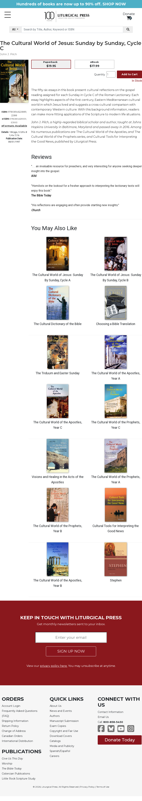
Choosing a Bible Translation (115, 324)
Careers (54, 756)
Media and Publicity (62, 746)
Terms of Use (102, 786)
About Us (55, 706)
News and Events (61, 711)
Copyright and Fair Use (64, 731)
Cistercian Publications (16, 773)
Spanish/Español (60, 751)
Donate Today (120, 739)
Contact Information (110, 712)
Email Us (103, 717)
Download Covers (61, 736)
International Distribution (17, 741)
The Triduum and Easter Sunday (57, 373)
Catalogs (55, 741)
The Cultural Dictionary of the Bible (58, 324)
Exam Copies (58, 726)
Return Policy (10, 726)
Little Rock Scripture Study (19, 778)
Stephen (116, 580)
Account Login (11, 706)
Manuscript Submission (64, 721)
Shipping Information (15, 721)
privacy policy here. (53, 666)
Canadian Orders (12, 736)
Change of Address (14, 731)
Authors (55, 716)
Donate (129, 14)
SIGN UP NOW (71, 651)
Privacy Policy (87, 786)
